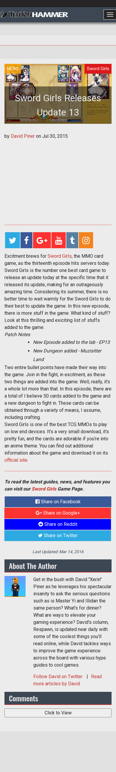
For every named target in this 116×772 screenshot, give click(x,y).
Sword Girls (60, 256)
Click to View (58, 713)
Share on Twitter (58, 535)
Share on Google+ (58, 513)
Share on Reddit (57, 524)
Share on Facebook (58, 501)
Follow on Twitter (58, 676)
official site (15, 460)
